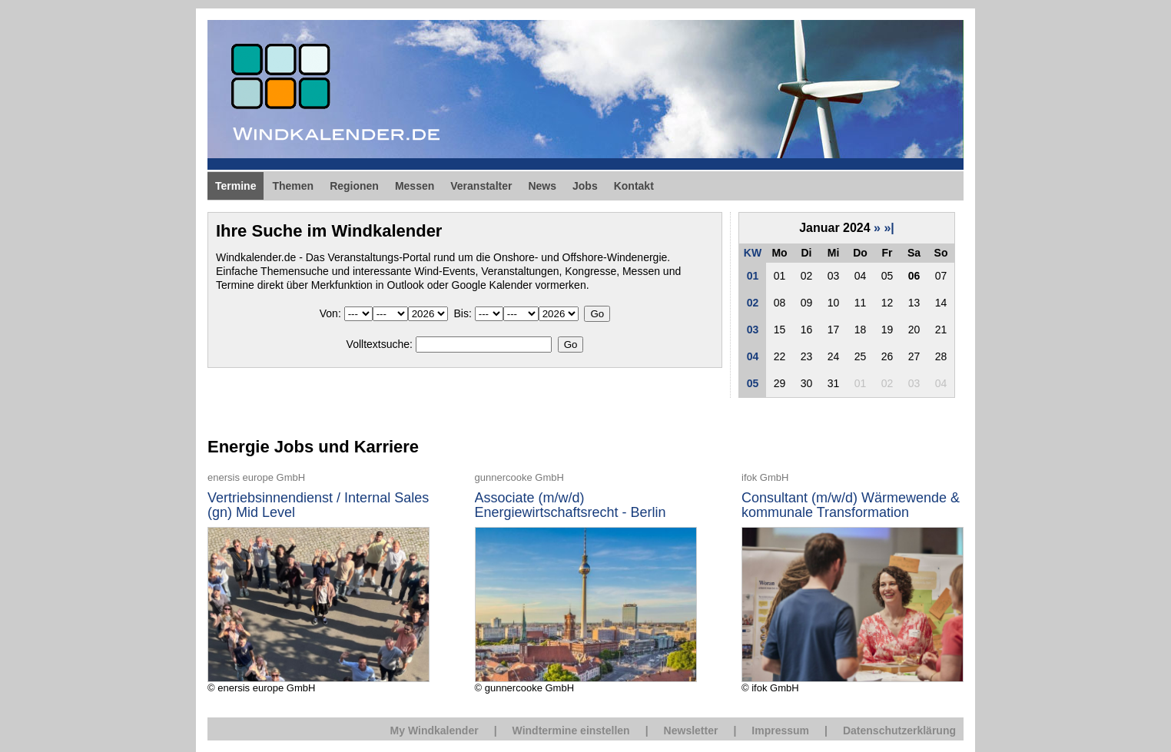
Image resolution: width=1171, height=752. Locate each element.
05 (753, 383)
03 (753, 329)
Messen (414, 186)
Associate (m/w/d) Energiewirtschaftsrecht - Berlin (570, 506)
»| (889, 227)
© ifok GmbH (852, 582)
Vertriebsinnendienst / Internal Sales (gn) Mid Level (318, 506)
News (542, 186)
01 (753, 276)
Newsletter (691, 730)
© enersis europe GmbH (318, 582)
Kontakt (634, 186)
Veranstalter (481, 186)
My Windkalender (434, 730)
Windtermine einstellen (571, 730)
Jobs (585, 186)
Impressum (780, 730)
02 (753, 302)
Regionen (354, 186)
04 (753, 356)
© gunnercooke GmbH (586, 582)
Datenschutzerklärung (899, 730)
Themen (292, 186)
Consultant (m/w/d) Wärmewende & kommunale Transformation (850, 506)
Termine (235, 186)
